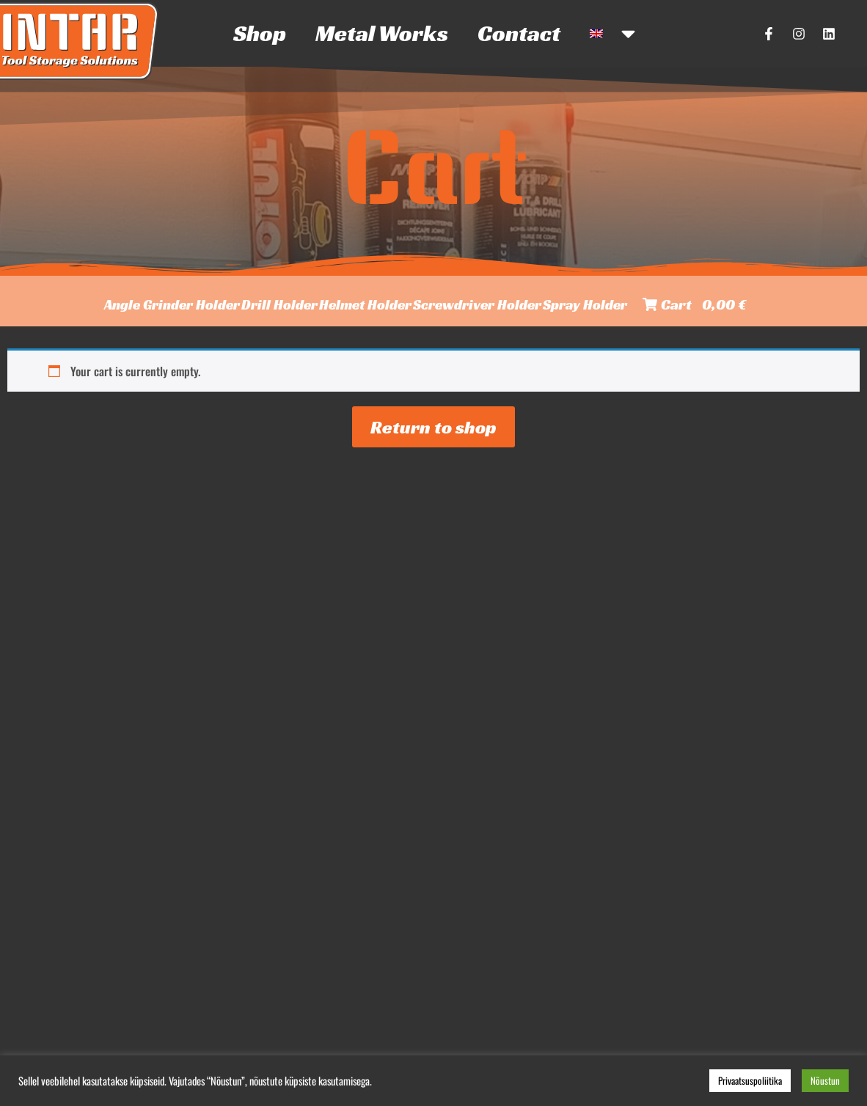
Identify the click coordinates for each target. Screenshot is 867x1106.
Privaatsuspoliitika (750, 1080)
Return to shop (433, 427)
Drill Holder (279, 304)
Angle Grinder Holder (172, 304)
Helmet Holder (365, 304)
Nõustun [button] (825, 1080)
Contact (519, 33)
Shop (259, 33)
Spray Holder (585, 304)
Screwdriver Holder (477, 304)
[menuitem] (614, 33)
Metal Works (381, 33)
